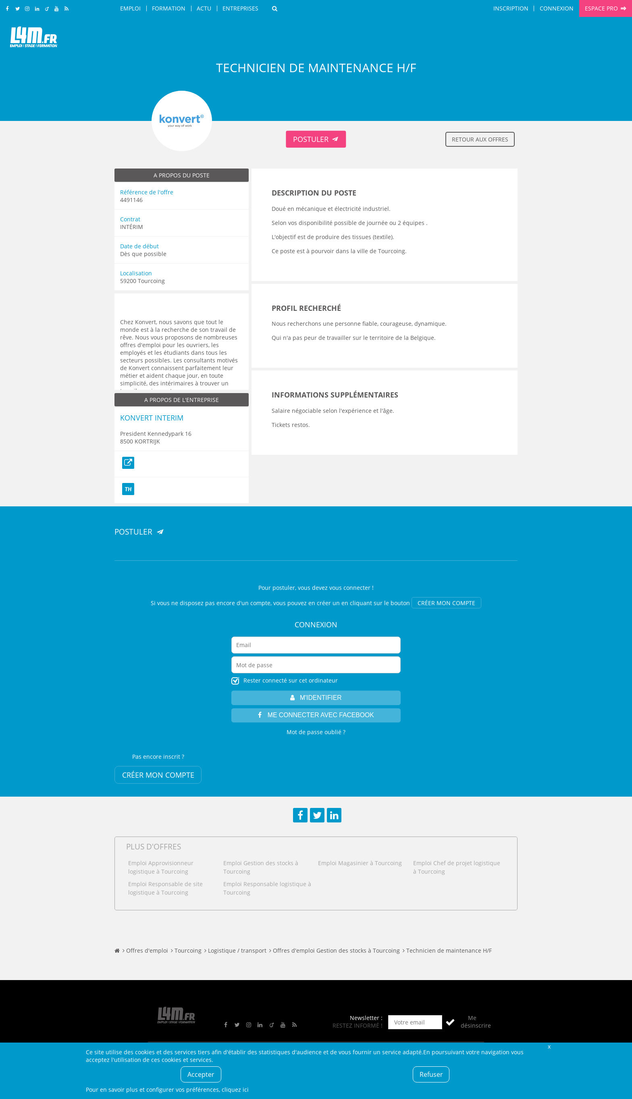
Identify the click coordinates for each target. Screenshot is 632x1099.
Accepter (200, 1074)
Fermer (549, 1046)
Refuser (431, 1074)
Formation (168, 8)
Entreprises (240, 8)
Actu (204, 8)
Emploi (130, 8)
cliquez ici (235, 1089)
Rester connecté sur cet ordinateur (290, 680)
